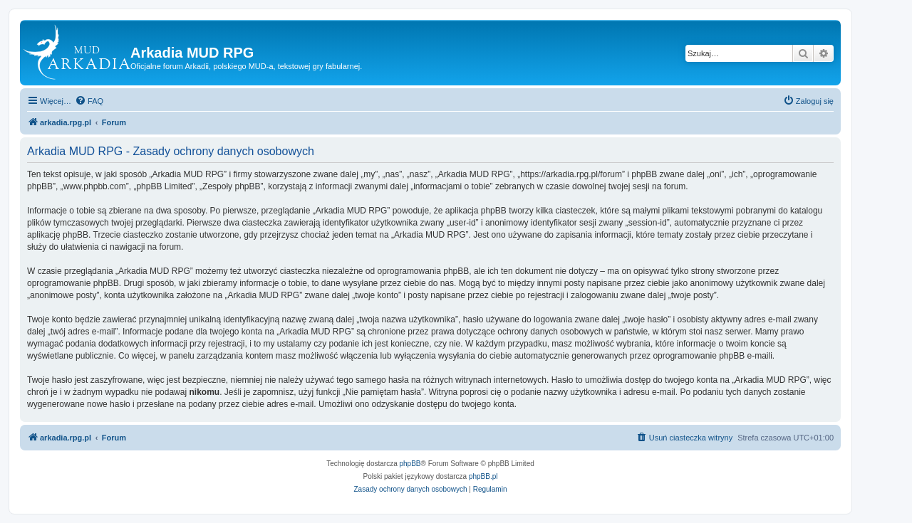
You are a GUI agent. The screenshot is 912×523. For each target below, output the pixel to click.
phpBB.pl (483, 476)
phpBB (410, 463)
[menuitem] (89, 101)
